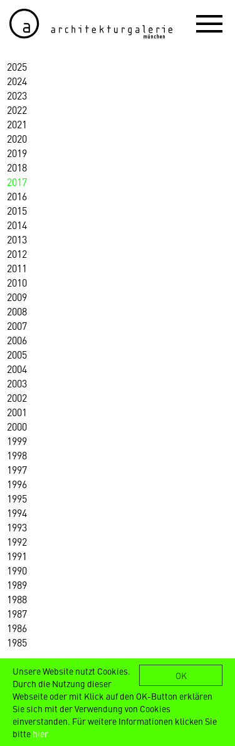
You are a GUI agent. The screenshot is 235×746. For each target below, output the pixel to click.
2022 (17, 109)
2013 (17, 239)
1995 (17, 498)
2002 (17, 397)
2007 (17, 325)
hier (40, 733)
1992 (17, 541)
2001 (17, 412)
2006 (17, 340)
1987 (17, 613)
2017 (17, 181)
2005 (17, 354)
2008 (17, 311)
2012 (17, 253)
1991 (17, 556)
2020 (17, 138)
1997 (17, 469)
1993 (17, 527)
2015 (17, 210)
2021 (17, 124)
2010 (17, 282)
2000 (17, 426)
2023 (17, 95)
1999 (17, 440)
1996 (17, 484)
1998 (17, 455)
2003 (17, 383)
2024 (17, 81)
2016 (17, 196)
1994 (17, 512)
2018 (17, 167)
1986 (17, 628)
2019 (17, 153)
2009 (17, 297)
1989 (17, 584)
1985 (17, 642)
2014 (17, 225)
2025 (17, 66)
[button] (209, 23)
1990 (17, 570)
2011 (17, 268)
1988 (17, 599)
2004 (17, 369)
